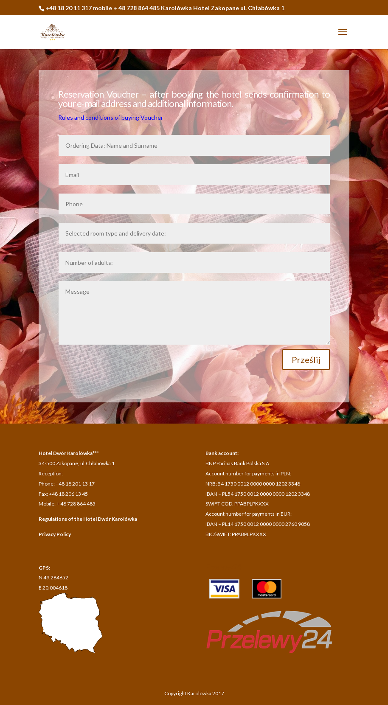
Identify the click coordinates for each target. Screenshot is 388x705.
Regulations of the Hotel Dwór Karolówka (88, 519)
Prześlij (306, 359)
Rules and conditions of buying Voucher (110, 117)
